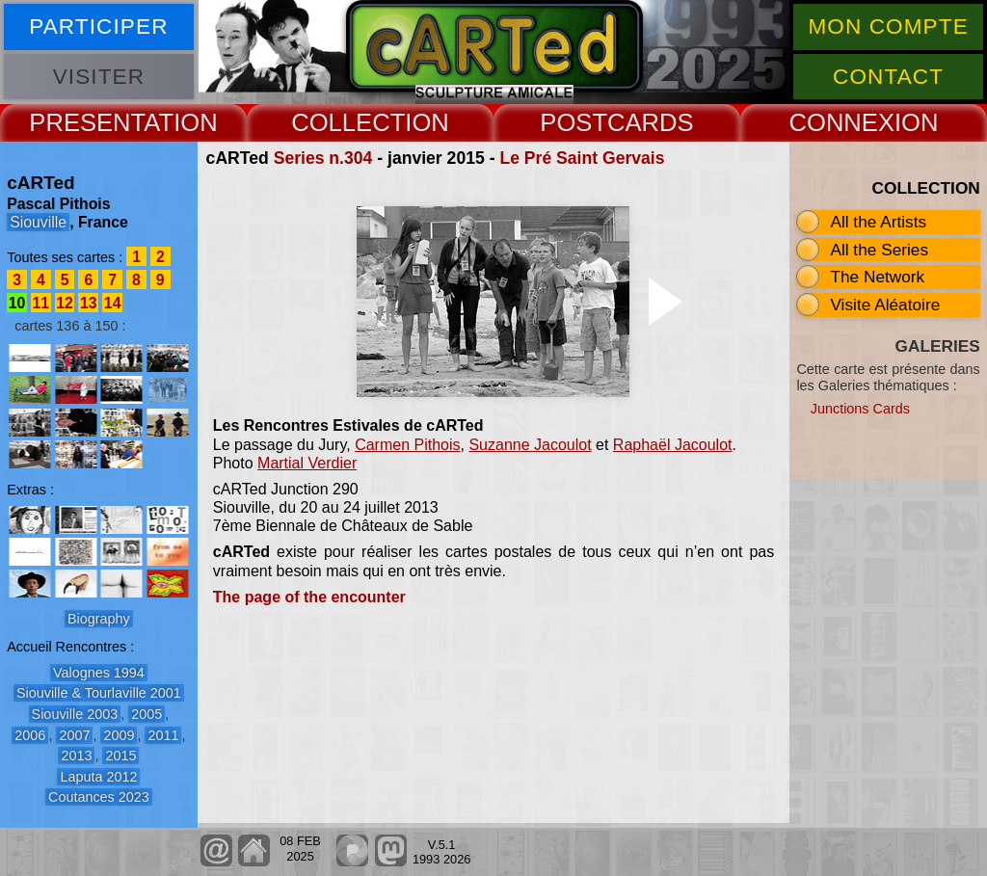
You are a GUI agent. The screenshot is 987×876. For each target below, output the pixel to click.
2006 (29, 735)
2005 (146, 714)
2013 (76, 755)
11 (41, 303)
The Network (877, 276)
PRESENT (86, 122)
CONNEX (841, 122)
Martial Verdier (307, 463)
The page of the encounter (309, 597)
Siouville (38, 222)
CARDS (650, 122)
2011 (162, 735)
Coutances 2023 (98, 797)
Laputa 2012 (98, 776)
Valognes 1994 (99, 672)
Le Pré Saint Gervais (581, 158)
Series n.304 (323, 158)
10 (17, 303)
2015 (120, 755)
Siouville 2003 (75, 714)
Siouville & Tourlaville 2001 (98, 693)
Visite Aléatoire (885, 304)
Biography (98, 618)
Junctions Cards (860, 408)
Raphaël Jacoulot (673, 445)
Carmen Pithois (407, 445)
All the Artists (878, 221)
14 (112, 303)
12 (64, 303)
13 (88, 303)
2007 (74, 735)
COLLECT (348, 122)
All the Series (879, 249)
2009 (118, 735)
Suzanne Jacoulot (529, 445)
